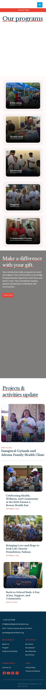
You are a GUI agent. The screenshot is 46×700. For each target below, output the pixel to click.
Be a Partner (29, 655)
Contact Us (6, 667)
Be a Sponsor (30, 648)
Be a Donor (29, 644)
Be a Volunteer (30, 651)
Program (5, 648)
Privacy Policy (30, 667)
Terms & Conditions (32, 671)
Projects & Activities (9, 651)
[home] (10, 4)
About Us (5, 644)
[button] (39, 4)
